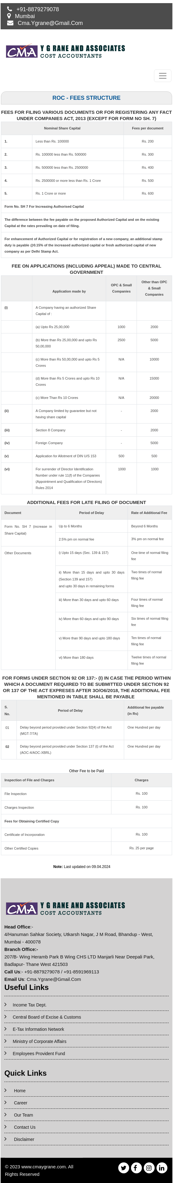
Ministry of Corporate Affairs (39, 1041)
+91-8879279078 (37, 9)
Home (20, 1090)
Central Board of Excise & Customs (47, 1017)
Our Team (23, 1115)
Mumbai (25, 16)
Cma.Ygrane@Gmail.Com (50, 23)
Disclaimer (24, 1139)
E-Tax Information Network (38, 1029)
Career (20, 1102)
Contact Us (24, 1127)
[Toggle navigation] (162, 76)
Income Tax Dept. (30, 1004)
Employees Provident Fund (39, 1053)
